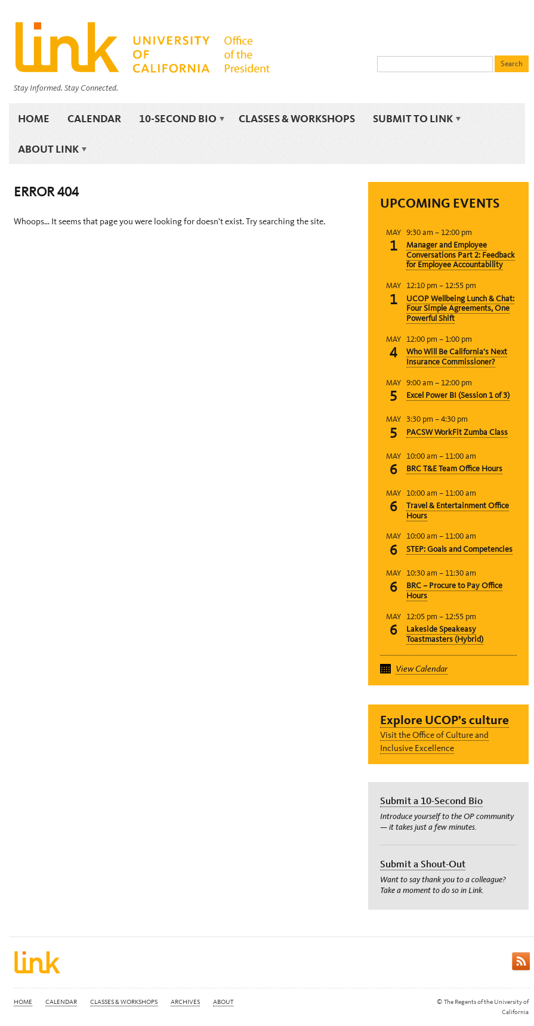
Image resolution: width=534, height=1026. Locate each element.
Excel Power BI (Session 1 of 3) (458, 395)
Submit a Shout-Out (422, 864)
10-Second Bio (180, 119)
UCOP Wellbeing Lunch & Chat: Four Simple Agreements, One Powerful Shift (460, 308)
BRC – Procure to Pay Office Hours (454, 590)
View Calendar (421, 668)
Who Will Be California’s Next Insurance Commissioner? (456, 357)
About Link (50, 149)
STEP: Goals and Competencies (459, 549)
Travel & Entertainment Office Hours (457, 510)
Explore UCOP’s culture (444, 719)
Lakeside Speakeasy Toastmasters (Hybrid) (444, 634)
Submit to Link (415, 119)
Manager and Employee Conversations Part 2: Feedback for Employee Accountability (460, 255)
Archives (185, 1002)
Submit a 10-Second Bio (431, 800)
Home (34, 118)
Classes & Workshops (297, 118)
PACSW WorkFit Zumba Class (457, 432)
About (223, 1002)
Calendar (94, 118)
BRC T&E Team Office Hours (454, 468)
